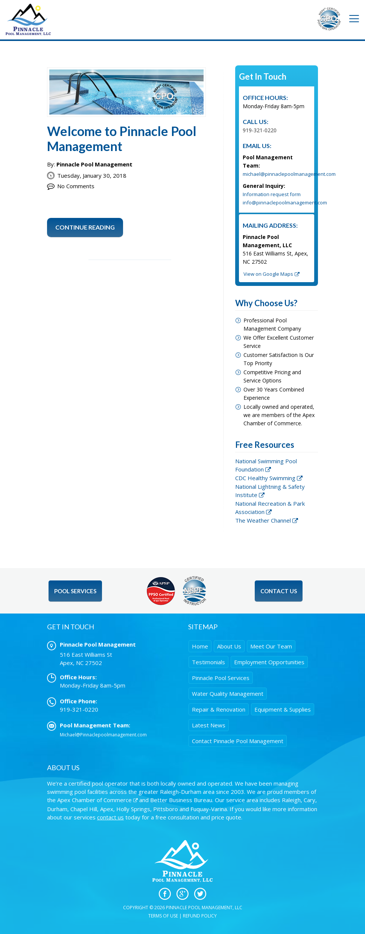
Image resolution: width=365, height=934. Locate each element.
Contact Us (278, 591)
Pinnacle (220, 678)
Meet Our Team (271, 646)
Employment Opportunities (269, 662)
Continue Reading (85, 227)
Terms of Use (163, 916)
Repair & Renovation (218, 709)
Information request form (272, 194)
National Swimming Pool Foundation (266, 465)
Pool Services (75, 591)
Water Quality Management (227, 693)
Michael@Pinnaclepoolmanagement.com (103, 734)
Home (200, 646)
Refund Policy (200, 916)
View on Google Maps (268, 274)
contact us (110, 817)
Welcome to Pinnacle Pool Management (121, 138)
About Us (229, 646)
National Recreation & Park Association (270, 507)
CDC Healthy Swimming (265, 478)
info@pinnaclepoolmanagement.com (285, 202)
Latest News (208, 725)
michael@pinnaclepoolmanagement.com (289, 174)
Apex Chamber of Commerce (94, 800)
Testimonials (208, 662)
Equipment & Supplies (282, 709)
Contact (237, 741)
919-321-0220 (260, 130)
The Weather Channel (263, 520)
